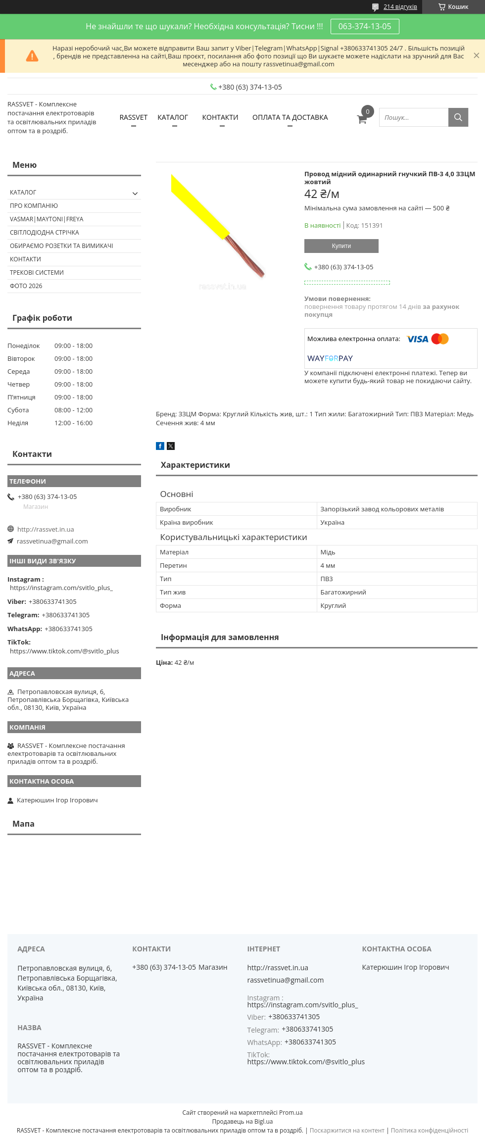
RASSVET (133, 117)
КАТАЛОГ (172, 117)
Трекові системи (37, 272)
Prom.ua (291, 1112)
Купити (341, 246)
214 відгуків (400, 6)
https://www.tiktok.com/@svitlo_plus (64, 651)
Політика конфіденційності (429, 1130)
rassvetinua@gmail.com (52, 541)
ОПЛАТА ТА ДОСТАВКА (290, 117)
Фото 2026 (26, 286)
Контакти (25, 259)
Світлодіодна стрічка (44, 232)
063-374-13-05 (365, 26)
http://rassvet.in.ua (45, 529)
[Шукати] (458, 117)
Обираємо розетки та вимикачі (61, 246)
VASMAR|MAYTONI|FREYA (46, 219)
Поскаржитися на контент (347, 1130)
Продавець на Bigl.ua (242, 1121)
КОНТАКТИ (220, 117)
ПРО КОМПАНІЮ (34, 205)
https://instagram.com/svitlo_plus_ (61, 588)
